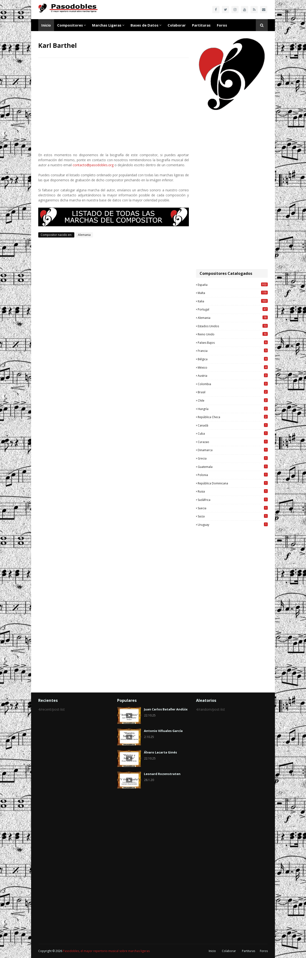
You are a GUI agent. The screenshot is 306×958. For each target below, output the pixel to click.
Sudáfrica (233, 500)
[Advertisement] (232, 190)
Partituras (248, 951)
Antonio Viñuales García (163, 731)
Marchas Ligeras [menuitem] (106, 25)
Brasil (233, 392)
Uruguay (233, 524)
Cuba (233, 433)
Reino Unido (233, 334)
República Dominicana (233, 483)
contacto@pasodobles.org (93, 165)
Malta (233, 293)
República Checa (233, 417)
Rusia (233, 491)
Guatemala (233, 467)
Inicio (212, 951)
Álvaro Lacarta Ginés (160, 752)
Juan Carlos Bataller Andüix (166, 709)
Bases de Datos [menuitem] (144, 25)
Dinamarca (233, 450)
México (233, 367)
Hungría (233, 409)
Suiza (233, 516)
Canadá (233, 425)
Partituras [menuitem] (201, 25)
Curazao (233, 442)
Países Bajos (233, 342)
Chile (233, 400)
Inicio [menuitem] (46, 25)
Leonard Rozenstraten (162, 774)
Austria (233, 375)
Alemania (84, 235)
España (233, 284)
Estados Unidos (233, 326)
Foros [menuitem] (222, 25)
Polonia (233, 475)
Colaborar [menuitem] (177, 25)
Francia (233, 351)
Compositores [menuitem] (70, 25)
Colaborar (229, 951)
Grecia (233, 458)
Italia (233, 301)
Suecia (233, 508)
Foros (264, 951)
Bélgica (233, 359)
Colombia (233, 384)
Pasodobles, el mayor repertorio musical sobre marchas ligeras (106, 951)
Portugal (233, 309)
